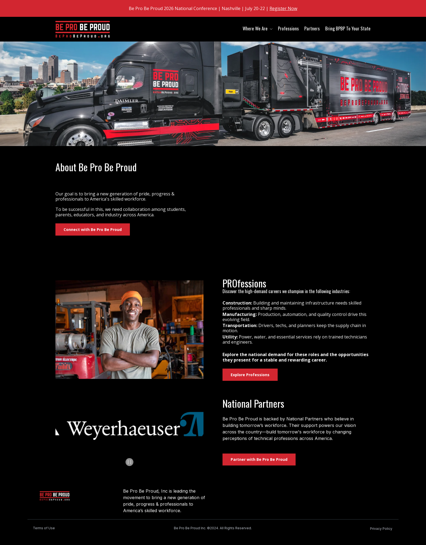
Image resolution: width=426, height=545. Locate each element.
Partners (312, 28)
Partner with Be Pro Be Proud (259, 459)
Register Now (283, 8)
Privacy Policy (381, 529)
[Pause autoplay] (129, 462)
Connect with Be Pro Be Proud (93, 229)
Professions (288, 28)
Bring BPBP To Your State (348, 28)
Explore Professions (250, 374)
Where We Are (255, 28)
